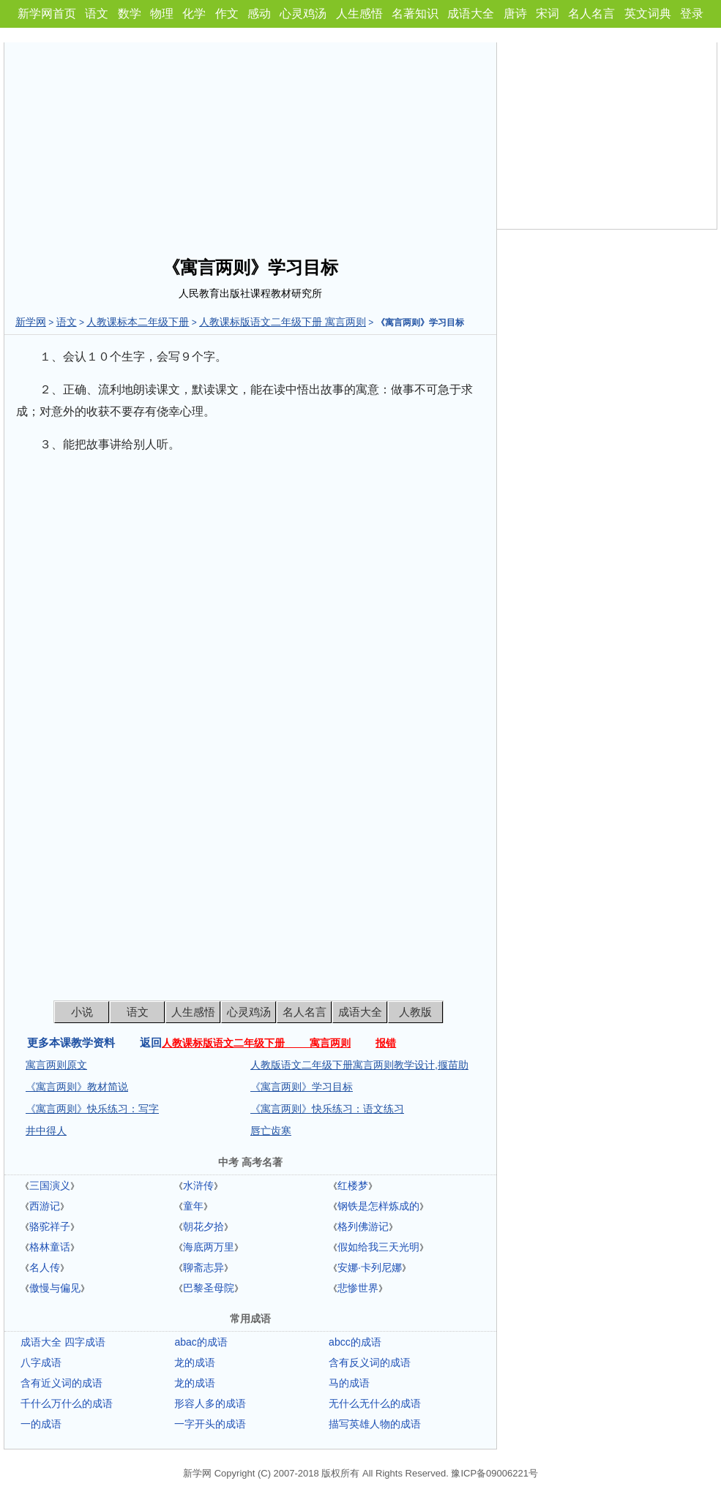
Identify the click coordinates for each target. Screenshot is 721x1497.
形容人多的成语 (210, 1403)
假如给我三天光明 (378, 1247)
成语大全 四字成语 (62, 1342)
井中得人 (46, 1130)
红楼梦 (352, 1185)
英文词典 (647, 13)
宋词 (547, 13)
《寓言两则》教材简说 (77, 1087)
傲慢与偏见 (55, 1288)
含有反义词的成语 (370, 1362)
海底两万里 (208, 1247)
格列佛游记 (363, 1226)
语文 (96, 13)
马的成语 (349, 1383)
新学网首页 (47, 13)
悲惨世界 (357, 1288)
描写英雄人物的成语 (375, 1424)
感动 (259, 13)
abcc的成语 (355, 1342)
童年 (193, 1206)
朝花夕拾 (203, 1226)
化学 (194, 13)
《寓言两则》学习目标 (301, 1087)
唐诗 (515, 13)
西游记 (44, 1206)
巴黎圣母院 (208, 1288)
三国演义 (49, 1185)
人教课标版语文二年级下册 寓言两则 (282, 322)
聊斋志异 (203, 1267)
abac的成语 (200, 1342)
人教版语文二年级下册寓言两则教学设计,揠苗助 (359, 1065)
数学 (129, 13)
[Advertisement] (250, 144)
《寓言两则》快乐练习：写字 (92, 1109)
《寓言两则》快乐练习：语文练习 (327, 1109)
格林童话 (49, 1247)
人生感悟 (359, 13)
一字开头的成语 (210, 1424)
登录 (691, 13)
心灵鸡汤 (303, 13)
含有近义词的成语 (61, 1383)
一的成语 (40, 1424)
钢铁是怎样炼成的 (378, 1206)
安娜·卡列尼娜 (369, 1267)
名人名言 (591, 13)
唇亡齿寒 (270, 1130)
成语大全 (470, 13)
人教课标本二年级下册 (137, 322)
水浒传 (198, 1185)
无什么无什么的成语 (375, 1403)
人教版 (415, 1012)
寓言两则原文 (56, 1065)
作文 (227, 13)
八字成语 (40, 1362)
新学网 (30, 322)
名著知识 (415, 13)
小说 (82, 1012)
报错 (386, 1043)
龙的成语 (194, 1362)
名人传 (44, 1267)
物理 (161, 13)
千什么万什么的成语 (66, 1403)
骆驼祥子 (49, 1226)
